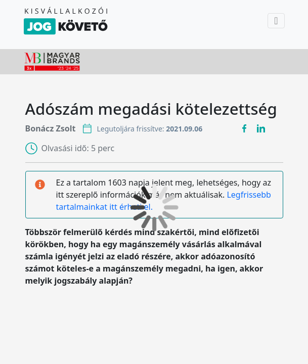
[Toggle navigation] (276, 20)
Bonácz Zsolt (50, 128)
